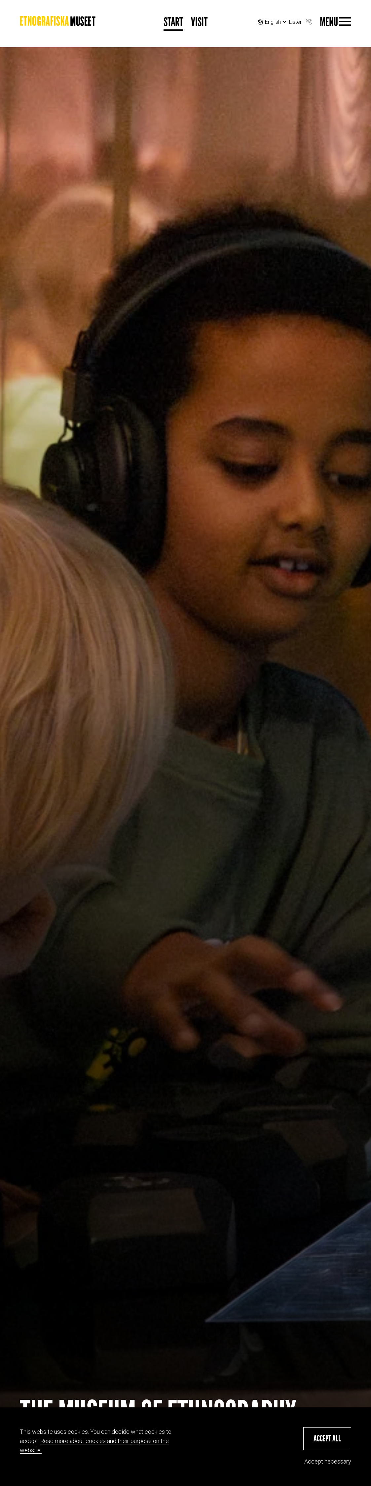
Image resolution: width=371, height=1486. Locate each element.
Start (173, 22)
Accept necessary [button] (327, 1461)
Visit (199, 22)
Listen (301, 20)
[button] (327, 1438)
